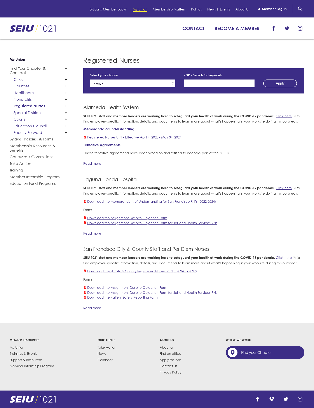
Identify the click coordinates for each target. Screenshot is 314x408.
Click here (284, 116)
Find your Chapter (256, 352)
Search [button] (300, 8)
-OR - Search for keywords (203, 75)
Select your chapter (104, 75)
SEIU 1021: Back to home (33, 28)
